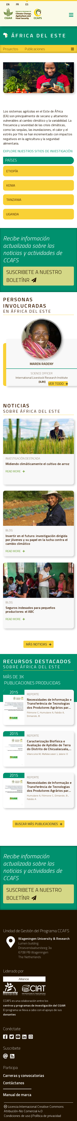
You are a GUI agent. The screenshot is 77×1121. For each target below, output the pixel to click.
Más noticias (36, 644)
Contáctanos (13, 1083)
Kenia (10, 185)
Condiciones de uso (17, 1115)
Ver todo (56, 383)
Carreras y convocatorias (23, 1075)
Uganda (12, 214)
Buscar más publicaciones (36, 823)
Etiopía (12, 171)
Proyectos (10, 49)
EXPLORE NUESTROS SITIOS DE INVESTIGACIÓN (37, 151)
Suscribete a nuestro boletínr (34, 276)
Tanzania (13, 199)
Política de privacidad (46, 1115)
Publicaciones (35, 49)
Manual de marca (17, 1095)
